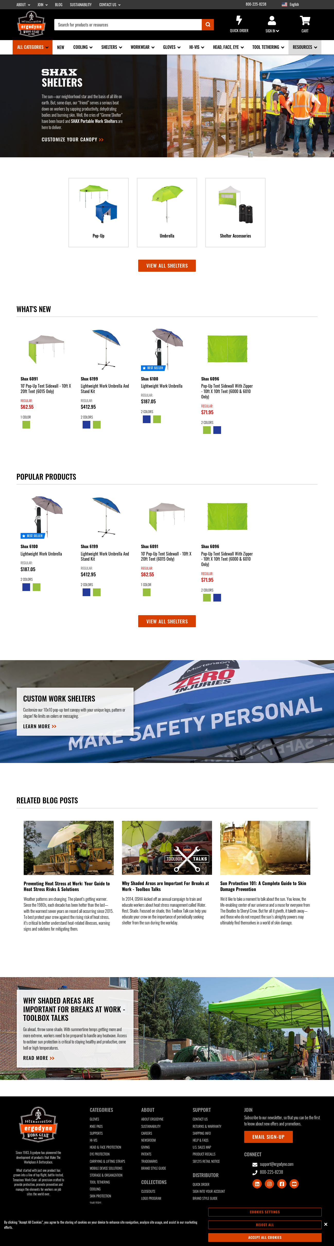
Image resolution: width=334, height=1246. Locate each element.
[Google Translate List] (305, 4)
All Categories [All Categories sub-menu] (31, 47)
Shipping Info (202, 1133)
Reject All (265, 1224)
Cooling (95, 1189)
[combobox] (134, 25)
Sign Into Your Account (209, 1191)
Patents (146, 1154)
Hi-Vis (93, 1140)
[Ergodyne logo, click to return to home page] (31, 35)
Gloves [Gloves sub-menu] (170, 47)
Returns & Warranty (207, 1126)
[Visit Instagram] (269, 1183)
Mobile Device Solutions (106, 1168)
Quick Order (239, 24)
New (60, 47)
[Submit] (208, 24)
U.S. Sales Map (202, 1147)
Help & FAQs (200, 1140)
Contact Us (200, 1119)
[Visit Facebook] (281, 1183)
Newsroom (148, 1140)
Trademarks (149, 1161)
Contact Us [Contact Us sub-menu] (108, 4)
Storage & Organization (106, 1175)
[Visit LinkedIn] (257, 1183)
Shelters (95, 1203)
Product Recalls (204, 1154)
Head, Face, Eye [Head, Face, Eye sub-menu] (226, 47)
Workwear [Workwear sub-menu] (141, 47)
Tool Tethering (100, 1182)
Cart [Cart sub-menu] (304, 24)
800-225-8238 (256, 4)
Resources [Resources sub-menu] (303, 47)
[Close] (325, 1224)
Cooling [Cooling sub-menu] (81, 47)
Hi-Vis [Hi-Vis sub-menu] (194, 47)
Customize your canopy (69, 139)
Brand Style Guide (153, 1168)
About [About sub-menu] (21, 4)
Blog (58, 4)
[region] (167, 1225)
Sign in (272, 24)
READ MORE (35, 1057)
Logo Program (151, 1198)
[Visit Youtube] (294, 1183)
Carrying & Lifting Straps (107, 1161)
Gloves (94, 1119)
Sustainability (81, 4)
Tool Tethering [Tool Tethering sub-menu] (266, 47)
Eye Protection (100, 1154)
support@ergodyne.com (272, 1164)
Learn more (36, 726)
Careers (146, 1133)
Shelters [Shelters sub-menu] (109, 47)
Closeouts (148, 1191)
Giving (145, 1147)
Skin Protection (100, 1196)
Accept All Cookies (265, 1237)
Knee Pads (96, 1126)
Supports (96, 1133)
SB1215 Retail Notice (206, 1161)
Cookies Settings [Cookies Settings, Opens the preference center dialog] (265, 1211)
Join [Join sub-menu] (41, 4)
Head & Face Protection (105, 1147)
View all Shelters (167, 265)
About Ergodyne (152, 1119)
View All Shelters (167, 621)
